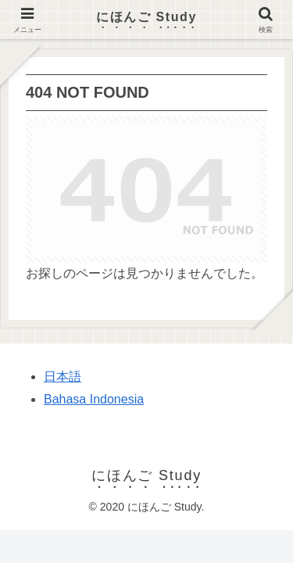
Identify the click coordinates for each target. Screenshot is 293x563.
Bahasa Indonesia (94, 399)
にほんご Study (146, 16)
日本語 (62, 376)
